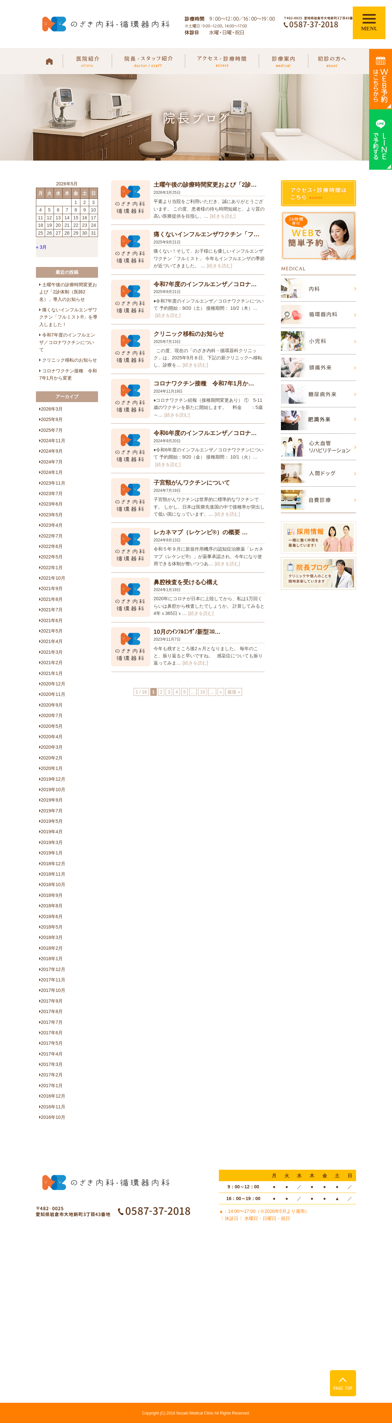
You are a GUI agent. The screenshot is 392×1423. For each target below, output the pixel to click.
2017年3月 (52, 1064)
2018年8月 (52, 905)
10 (202, 692)
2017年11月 (53, 979)
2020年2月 (52, 757)
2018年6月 (52, 916)
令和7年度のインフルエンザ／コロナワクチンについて (67, 342)
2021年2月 (52, 662)
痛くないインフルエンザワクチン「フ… (206, 234)
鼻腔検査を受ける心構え (186, 582)
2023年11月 (53, 483)
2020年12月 (53, 683)
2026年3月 (52, 409)
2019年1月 (52, 852)
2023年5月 (52, 514)
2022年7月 (52, 536)
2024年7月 (52, 461)
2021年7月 (52, 609)
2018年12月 (53, 863)
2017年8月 (52, 1011)
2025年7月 (52, 430)
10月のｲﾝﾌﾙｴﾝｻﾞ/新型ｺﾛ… (187, 632)
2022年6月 (52, 546)
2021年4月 (52, 641)
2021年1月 (52, 673)
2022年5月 (52, 556)
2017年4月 (52, 1053)
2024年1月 (52, 472)
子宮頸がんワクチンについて (192, 482)
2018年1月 (52, 958)
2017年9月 (52, 1001)
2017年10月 (53, 990)
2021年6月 (52, 620)
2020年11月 (53, 694)
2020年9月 (52, 705)
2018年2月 (52, 948)
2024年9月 (52, 451)
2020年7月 (52, 715)
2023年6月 (52, 504)
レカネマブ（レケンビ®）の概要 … (201, 532)
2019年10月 (53, 789)
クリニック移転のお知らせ (189, 334)
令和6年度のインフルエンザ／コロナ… (205, 433)
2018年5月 (52, 927)
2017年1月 (52, 1085)
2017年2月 (52, 1074)
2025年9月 (52, 419)
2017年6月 (52, 1032)
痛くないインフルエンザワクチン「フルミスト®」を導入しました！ (68, 317)
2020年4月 (52, 736)
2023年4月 (52, 525)
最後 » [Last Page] (233, 692)
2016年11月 (53, 1106)
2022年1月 (52, 567)
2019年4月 (52, 831)
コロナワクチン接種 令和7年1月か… (204, 383)
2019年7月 (52, 810)
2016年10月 (53, 1117)
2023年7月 (52, 493)
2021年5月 (52, 630)
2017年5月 (52, 1043)
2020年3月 (52, 747)
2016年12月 (53, 1096)
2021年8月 (52, 599)
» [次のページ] (221, 692)
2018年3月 (52, 937)
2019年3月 (52, 842)
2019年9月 (52, 800)
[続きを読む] (223, 216)
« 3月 (41, 247)
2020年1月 (52, 768)
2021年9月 (52, 588)
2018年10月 (53, 884)
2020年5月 (52, 726)
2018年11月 (53, 874)
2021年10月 (53, 578)
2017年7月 (52, 1022)
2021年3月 (52, 652)
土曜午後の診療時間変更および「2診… (205, 184)
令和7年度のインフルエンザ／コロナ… (205, 284)
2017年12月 (53, 969)
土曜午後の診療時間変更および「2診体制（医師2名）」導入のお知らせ (68, 292)
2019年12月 (53, 779)
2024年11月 (53, 440)
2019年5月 (52, 821)
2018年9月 (52, 895)
